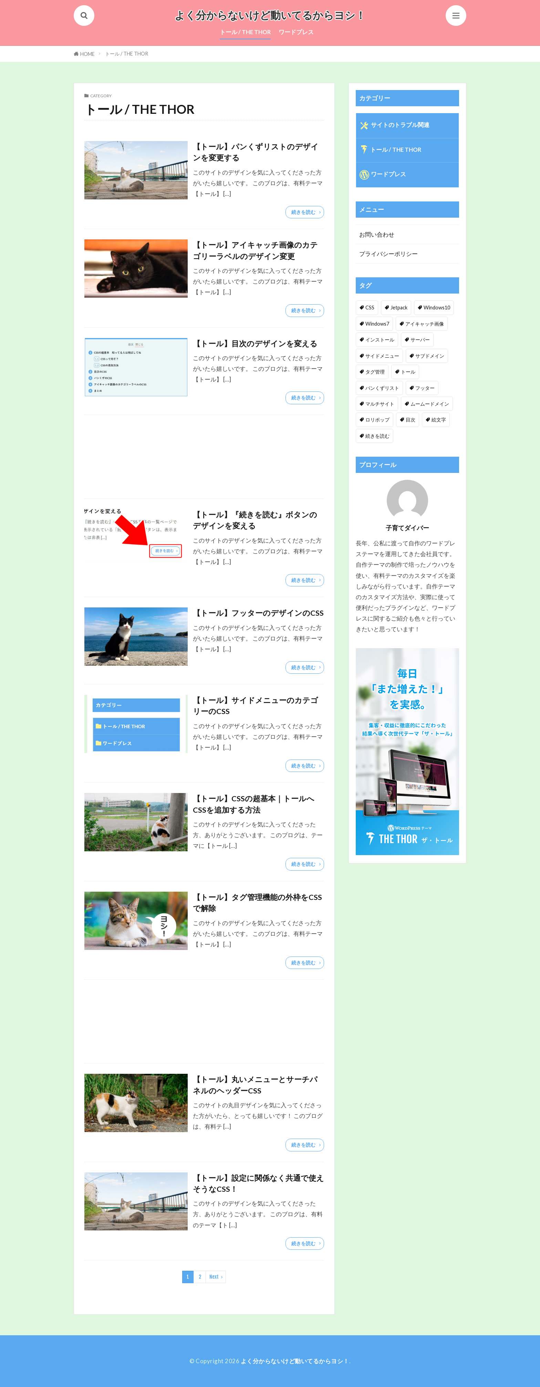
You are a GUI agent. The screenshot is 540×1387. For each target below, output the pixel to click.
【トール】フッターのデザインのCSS (258, 612)
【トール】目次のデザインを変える (255, 343)
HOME (87, 54)
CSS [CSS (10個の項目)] (369, 307)
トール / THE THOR (245, 32)
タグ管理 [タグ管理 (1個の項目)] (375, 372)
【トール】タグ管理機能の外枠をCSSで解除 (257, 903)
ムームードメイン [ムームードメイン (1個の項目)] (430, 404)
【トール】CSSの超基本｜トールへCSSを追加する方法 (253, 804)
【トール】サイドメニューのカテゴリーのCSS (255, 706)
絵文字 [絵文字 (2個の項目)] (439, 420)
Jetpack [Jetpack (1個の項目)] (399, 307)
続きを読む (303, 212)
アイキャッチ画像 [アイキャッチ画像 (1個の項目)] (424, 324)
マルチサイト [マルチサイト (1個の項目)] (379, 404)
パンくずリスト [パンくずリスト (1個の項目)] (382, 388)
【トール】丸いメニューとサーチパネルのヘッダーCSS (255, 1085)
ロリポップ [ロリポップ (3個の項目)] (377, 420)
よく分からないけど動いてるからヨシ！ (270, 15)
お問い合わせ (376, 234)
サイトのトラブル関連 (400, 124)
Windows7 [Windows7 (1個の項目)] (377, 324)
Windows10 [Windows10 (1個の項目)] (437, 307)
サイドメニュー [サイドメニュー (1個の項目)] (382, 356)
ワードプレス (296, 32)
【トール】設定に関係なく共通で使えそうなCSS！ (258, 1183)
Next (214, 1277)
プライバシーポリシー (388, 253)
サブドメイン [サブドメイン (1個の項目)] (429, 356)
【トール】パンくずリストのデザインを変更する (256, 152)
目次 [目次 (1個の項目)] (410, 420)
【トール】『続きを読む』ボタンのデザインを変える (255, 520)
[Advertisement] (204, 456)
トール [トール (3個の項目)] (408, 372)
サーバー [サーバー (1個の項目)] (420, 340)
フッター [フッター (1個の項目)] (425, 388)
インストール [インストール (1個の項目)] (379, 340)
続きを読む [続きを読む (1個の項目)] (377, 436)
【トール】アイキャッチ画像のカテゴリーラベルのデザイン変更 (255, 250)
